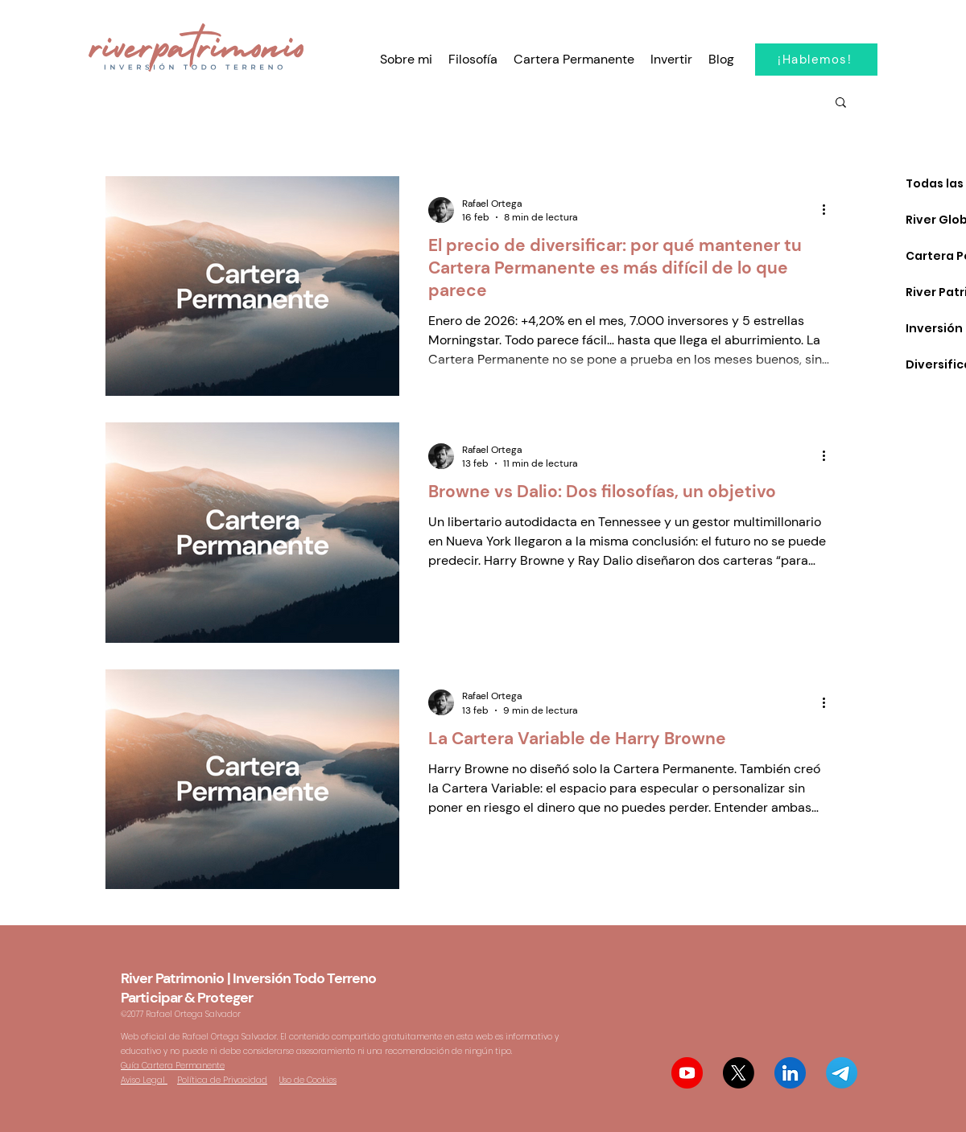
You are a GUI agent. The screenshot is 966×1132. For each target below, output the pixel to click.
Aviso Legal (144, 1080)
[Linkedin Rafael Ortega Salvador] (790, 1073)
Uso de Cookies (307, 1080)
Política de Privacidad (222, 1080)
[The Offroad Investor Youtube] (687, 1073)
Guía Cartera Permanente (173, 1066)
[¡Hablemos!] (816, 59)
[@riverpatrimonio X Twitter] (738, 1073)
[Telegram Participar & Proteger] (841, 1073)
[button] (840, 103)
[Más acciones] (829, 210)
